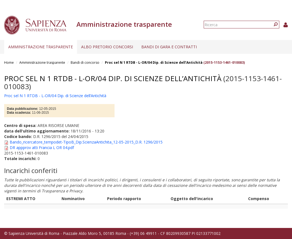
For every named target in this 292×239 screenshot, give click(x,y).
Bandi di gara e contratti (169, 46)
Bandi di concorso (85, 62)
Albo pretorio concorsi (107, 46)
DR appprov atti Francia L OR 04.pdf (42, 147)
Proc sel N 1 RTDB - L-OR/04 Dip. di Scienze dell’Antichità (154, 62)
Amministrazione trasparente (40, 46)
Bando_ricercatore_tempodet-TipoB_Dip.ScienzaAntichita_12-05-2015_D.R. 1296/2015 (86, 142)
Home (9, 62)
